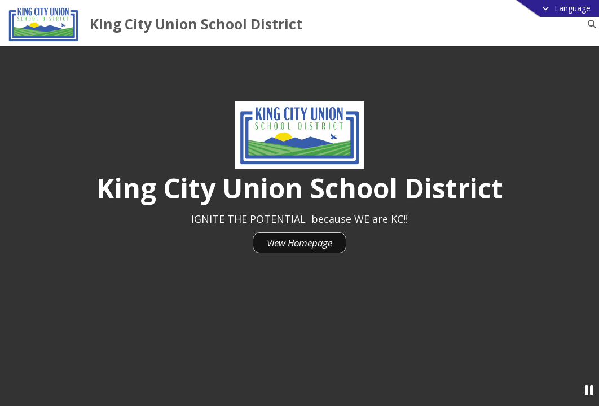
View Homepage (299, 242)
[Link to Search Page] (589, 24)
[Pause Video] (589, 390)
